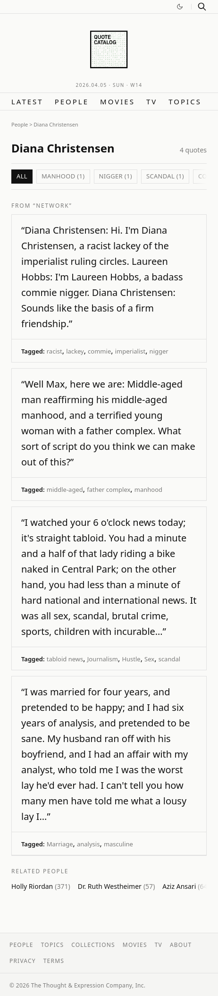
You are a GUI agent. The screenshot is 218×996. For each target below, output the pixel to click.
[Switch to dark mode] (179, 6)
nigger (159, 351)
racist (54, 351)
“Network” (52, 206)
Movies (117, 101)
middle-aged (65, 489)
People (72, 101)
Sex (149, 659)
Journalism (102, 659)
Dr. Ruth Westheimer (116, 886)
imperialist (130, 351)
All (22, 176)
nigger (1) (115, 176)
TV (151, 101)
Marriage (60, 844)
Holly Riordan (40, 886)
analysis (88, 844)
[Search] (202, 6)
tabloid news (65, 659)
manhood (148, 489)
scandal (169, 659)
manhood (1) (63, 176)
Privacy (22, 961)
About (181, 945)
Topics (184, 101)
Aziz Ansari (185, 886)
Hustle (131, 659)
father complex (108, 489)
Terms (53, 961)
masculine (118, 844)
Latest (27, 101)
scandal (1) (165, 176)
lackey (75, 351)
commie (99, 351)
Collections (93, 945)
